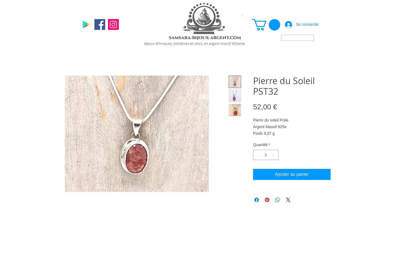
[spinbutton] (266, 155)
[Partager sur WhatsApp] (277, 200)
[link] (266, 24)
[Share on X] (288, 200)
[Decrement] (257, 155)
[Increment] (274, 155)
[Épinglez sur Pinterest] (267, 200)
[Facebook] (99, 24)
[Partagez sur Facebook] (256, 200)
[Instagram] (113, 24)
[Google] (86, 24)
